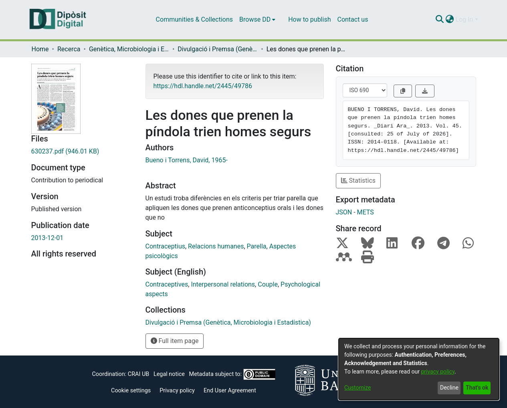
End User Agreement (230, 390)
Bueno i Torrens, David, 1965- (186, 160)
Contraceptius (165, 246)
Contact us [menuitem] (352, 19)
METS (365, 212)
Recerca (69, 49)
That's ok (477, 387)
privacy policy (437, 371)
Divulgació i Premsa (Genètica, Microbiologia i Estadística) (218, 49)
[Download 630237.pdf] (82, 151)
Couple (268, 284)
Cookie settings (131, 390)
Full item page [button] (175, 341)
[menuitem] (257, 20)
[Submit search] (440, 19)
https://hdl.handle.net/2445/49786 (203, 86)
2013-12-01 (47, 238)
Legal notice (169, 374)
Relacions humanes (216, 246)
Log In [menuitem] (464, 19)
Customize (357, 387)
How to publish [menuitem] (309, 19)
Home (40, 49)
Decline (449, 387)
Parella (257, 246)
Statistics (358, 180)
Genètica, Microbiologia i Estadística (129, 49)
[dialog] (419, 369)
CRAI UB (138, 374)
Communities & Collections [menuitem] (194, 19)
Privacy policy (177, 390)
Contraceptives (166, 284)
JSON (344, 212)
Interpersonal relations (223, 284)
